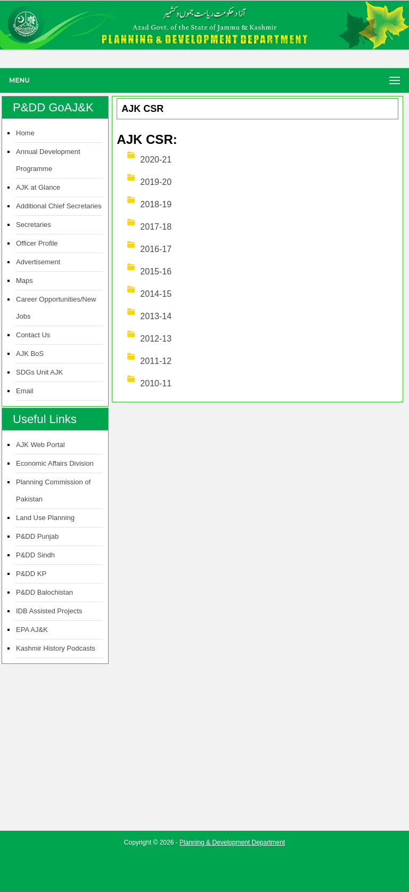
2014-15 (155, 293)
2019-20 (155, 181)
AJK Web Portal (40, 445)
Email (25, 391)
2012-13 (155, 338)
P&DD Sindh (35, 555)
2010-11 (155, 383)
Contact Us (33, 335)
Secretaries (33, 225)
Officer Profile (37, 243)
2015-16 (155, 271)
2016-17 (155, 249)
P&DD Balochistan (44, 592)
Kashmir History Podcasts (55, 648)
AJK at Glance (38, 187)
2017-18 (155, 226)
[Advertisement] (204, 868)
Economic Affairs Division (55, 463)
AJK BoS (30, 354)
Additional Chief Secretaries (58, 206)
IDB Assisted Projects (49, 611)
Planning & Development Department (232, 842)
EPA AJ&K (32, 630)
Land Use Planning (45, 518)
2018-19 (155, 204)
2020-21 (155, 159)
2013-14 (155, 316)
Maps (24, 281)
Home (25, 133)
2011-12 (155, 361)
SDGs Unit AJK (39, 372)
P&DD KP (31, 574)
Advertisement (38, 262)
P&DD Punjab (37, 536)
